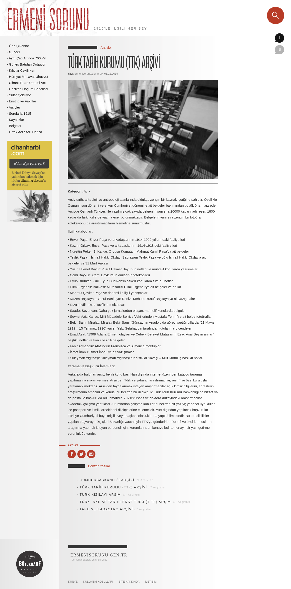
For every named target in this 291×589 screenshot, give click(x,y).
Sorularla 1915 (20, 113)
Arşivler (14, 107)
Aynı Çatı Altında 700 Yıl (27, 58)
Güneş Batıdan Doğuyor (27, 64)
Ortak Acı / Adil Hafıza (25, 132)
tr (279, 38)
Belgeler (15, 126)
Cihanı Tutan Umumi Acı (27, 83)
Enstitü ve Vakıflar (22, 101)
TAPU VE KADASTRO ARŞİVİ (106, 509)
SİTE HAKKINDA (129, 581)
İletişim (150, 581)
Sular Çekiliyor (20, 95)
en (280, 50)
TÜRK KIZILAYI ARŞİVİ (101, 494)
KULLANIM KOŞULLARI (98, 581)
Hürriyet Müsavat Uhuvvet (28, 77)
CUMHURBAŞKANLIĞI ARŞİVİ (107, 480)
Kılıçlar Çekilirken (22, 70)
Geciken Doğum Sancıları (28, 89)
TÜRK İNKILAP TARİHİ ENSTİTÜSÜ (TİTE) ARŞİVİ (126, 502)
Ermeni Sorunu (48, 18)
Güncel (14, 52)
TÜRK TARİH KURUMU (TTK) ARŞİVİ (113, 487)
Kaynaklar (16, 120)
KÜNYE (73, 581)
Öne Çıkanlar (19, 46)
